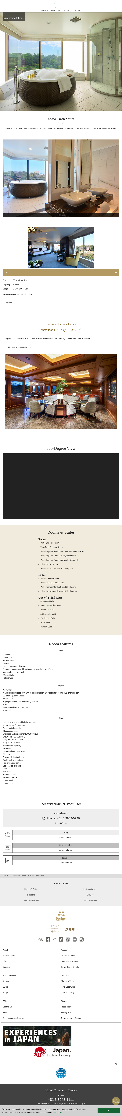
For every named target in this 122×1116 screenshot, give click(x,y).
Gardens (6, 967)
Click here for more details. (17, 347)
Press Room (66, 1007)
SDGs (5, 987)
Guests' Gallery (67, 992)
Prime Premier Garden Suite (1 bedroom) (58, 587)
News (5, 1012)
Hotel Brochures (68, 987)
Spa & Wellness (9, 975)
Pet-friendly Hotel (31, 900)
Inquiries (9, 303)
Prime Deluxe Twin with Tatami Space (57, 568)
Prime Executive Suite (50, 578)
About (5, 950)
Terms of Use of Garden (71, 1018)
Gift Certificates (90, 900)
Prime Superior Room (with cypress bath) (58, 556)
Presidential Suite (48, 618)
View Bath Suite (47, 610)
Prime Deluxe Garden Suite (52, 583)
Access (64, 950)
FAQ (5, 1001)
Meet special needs (90, 889)
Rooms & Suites (19, 876)
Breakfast (31, 895)
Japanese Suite (47, 601)
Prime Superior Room (50, 543)
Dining (5, 961)
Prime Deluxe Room (49, 564)
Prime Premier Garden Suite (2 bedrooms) (59, 591)
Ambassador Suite (48, 614)
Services (90, 895)
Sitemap (64, 1001)
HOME (6, 876)
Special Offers (9, 956)
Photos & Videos (68, 981)
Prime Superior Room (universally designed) (59, 560)
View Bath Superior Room (52, 547)
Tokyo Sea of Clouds (70, 967)
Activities (6, 981)
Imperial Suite (46, 627)
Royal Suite (45, 622)
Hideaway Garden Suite (51, 605)
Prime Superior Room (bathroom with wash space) (62, 551)
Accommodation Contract (13, 1018)
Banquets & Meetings (70, 961)
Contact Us (7, 1007)
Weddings (65, 975)
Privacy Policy (67, 1012)
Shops (5, 992)
